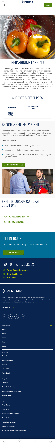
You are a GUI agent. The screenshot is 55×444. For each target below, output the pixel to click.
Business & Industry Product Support (12, 391)
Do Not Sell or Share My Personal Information (14, 430)
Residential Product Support (9, 387)
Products (4, 364)
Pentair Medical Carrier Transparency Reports (14, 418)
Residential (5, 356)
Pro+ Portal (12, 277)
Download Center (14, 274)
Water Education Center (17, 270)
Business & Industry (7, 360)
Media (3, 342)
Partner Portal (6, 373)
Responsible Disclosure (8, 426)
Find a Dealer (5, 369)
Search (48, 5)
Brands (4, 333)
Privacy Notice (6, 405)
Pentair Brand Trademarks (9, 422)
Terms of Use (5, 409)
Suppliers (4, 346)
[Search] (5, 5)
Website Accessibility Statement (10, 413)
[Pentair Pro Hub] (13, 165)
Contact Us (5, 382)
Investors (4, 338)
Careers (4, 329)
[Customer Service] (13, 252)
